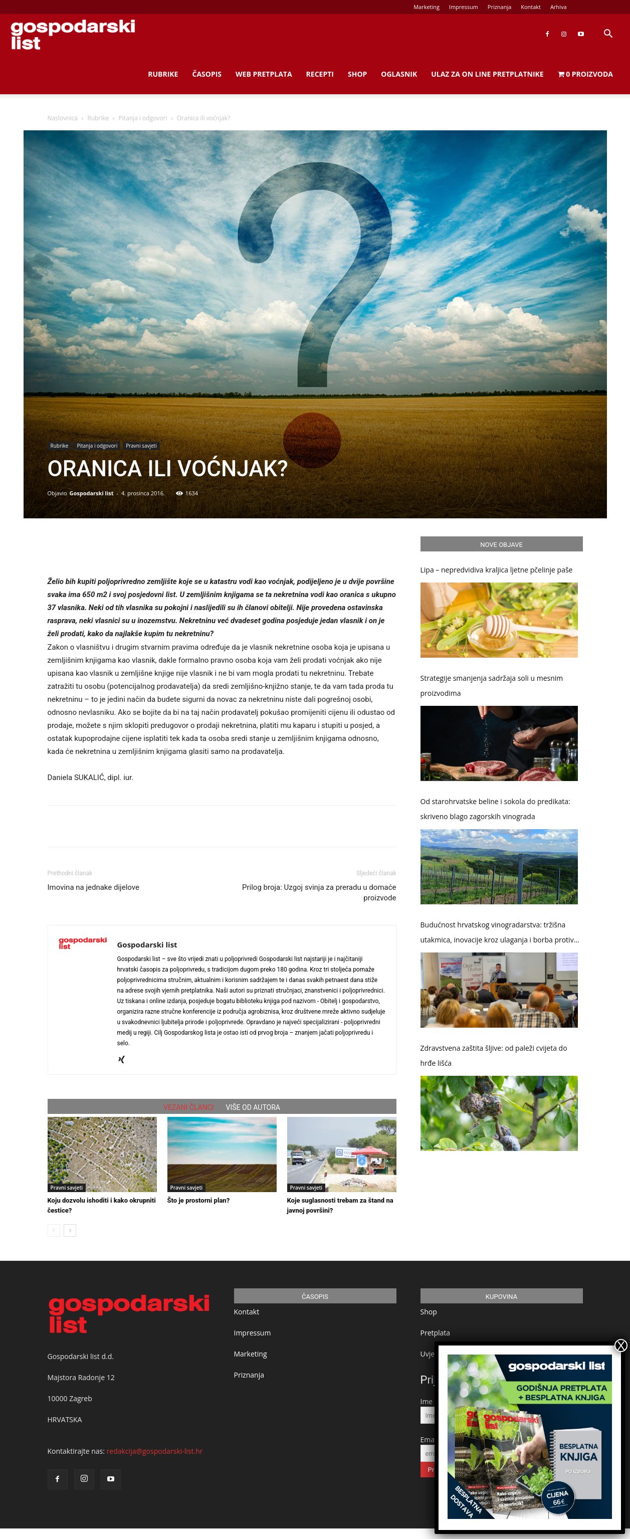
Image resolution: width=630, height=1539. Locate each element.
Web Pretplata (264, 74)
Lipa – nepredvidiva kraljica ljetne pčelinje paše (497, 569)
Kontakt (531, 7)
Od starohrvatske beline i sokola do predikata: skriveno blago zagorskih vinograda (495, 809)
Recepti (320, 74)
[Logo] (72, 34)
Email (430, 1439)
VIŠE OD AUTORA (253, 1107)
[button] (608, 35)
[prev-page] (54, 1230)
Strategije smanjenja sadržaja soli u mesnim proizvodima (492, 685)
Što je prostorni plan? (198, 1200)
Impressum (463, 7)
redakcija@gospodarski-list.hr (155, 1451)
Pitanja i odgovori (143, 118)
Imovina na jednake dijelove (93, 887)
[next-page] (70, 1230)
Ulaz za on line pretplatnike (487, 74)
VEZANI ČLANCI (188, 1107)
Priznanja (500, 7)
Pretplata (436, 1332)
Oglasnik (399, 74)
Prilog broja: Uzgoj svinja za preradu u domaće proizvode (319, 892)
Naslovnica (63, 118)
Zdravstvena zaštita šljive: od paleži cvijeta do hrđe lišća (494, 1055)
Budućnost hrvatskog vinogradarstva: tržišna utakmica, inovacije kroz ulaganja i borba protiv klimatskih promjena (497, 933)
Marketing (426, 7)
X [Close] (621, 1345)
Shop (357, 74)
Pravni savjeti (141, 445)
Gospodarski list (91, 493)
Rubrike (163, 74)
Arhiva (558, 7)
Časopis (207, 74)
